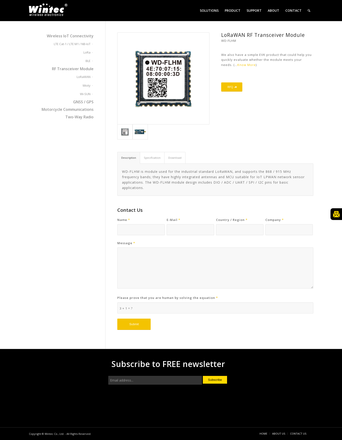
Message (126, 243)
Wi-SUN (85, 94)
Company (274, 220)
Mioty (86, 85)
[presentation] (144, 404)
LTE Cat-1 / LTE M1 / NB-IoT (72, 44)
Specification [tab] (152, 157)
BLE (88, 61)
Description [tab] (128, 157)
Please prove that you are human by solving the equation (167, 298)
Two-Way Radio (79, 117)
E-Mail (173, 220)
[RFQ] (231, 87)
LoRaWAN (83, 77)
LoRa (86, 52)
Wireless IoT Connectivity (70, 36)
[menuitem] (209, 10)
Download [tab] (174, 157)
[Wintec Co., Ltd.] (49, 11)
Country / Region (232, 220)
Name (123, 220)
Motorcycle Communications (68, 109)
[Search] (309, 10)
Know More (246, 65)
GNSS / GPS (83, 101)
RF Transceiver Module (73, 68)
